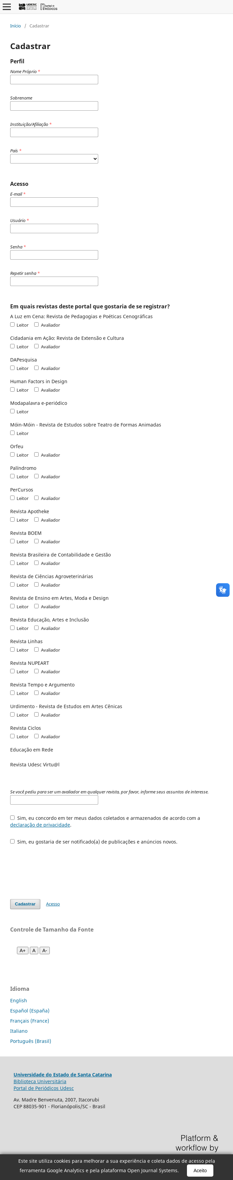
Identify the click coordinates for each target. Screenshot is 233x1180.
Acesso (53, 904)
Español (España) (29, 1010)
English (18, 1000)
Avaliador (47, 325)
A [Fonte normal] (34, 950)
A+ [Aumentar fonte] (23, 950)
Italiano (18, 1031)
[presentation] (61, 868)
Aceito (200, 1170)
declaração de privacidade (40, 825)
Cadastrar (25, 903)
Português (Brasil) (30, 1041)
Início (15, 26)
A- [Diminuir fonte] (44, 950)
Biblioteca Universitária (40, 1081)
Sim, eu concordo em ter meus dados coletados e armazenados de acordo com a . (105, 821)
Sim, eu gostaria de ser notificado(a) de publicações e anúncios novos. (93, 841)
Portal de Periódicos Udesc (44, 1088)
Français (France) (29, 1021)
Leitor (19, 325)
